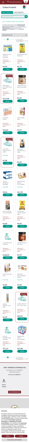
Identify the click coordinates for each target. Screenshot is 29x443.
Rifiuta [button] (8, 436)
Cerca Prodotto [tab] (7, 12)
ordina (8, 69)
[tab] (18, 12)
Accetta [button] (21, 436)
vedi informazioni (14, 392)
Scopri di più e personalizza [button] (14, 439)
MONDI (3, 21)
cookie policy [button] (24, 423)
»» (13, 39)
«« (2, 39)
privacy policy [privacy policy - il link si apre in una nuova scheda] (7, 416)
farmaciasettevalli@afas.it (14, 374)
